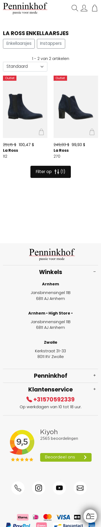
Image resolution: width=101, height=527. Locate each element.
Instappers (51, 43)
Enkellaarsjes (19, 43)
